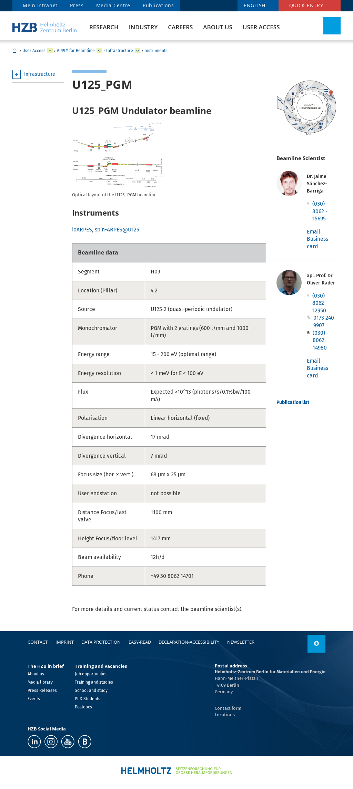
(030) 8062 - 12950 (319, 303)
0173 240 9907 (323, 321)
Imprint (65, 642)
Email (313, 231)
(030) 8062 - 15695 (319, 211)
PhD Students (87, 698)
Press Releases (42, 690)
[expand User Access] (50, 50)
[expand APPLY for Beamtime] (99, 50)
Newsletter (240, 642)
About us (217, 27)
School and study (91, 690)
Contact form (228, 708)
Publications (158, 5)
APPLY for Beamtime (76, 50)
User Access (261, 27)
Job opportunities (91, 674)
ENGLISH (254, 5)
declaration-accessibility (189, 642)
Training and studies (94, 682)
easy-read (140, 642)
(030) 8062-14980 (320, 340)
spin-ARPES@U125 (117, 229)
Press (77, 5)
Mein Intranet (40, 5)
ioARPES (82, 229)
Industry (143, 27)
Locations (225, 714)
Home (14, 50)
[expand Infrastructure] (137, 50)
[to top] (316, 644)
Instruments (156, 50)
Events (34, 698)
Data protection (101, 642)
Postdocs (83, 707)
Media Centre (113, 5)
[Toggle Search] (332, 25)
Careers (180, 27)
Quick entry (306, 5)
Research (104, 27)
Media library (40, 682)
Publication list (292, 402)
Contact (38, 642)
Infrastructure (119, 50)
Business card (317, 243)
